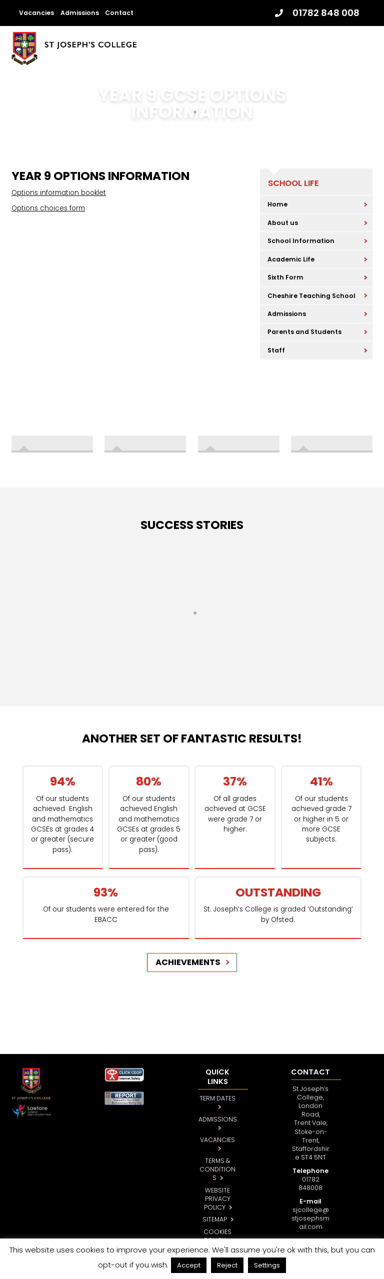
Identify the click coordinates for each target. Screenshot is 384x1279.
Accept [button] (188, 1265)
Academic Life (291, 259)
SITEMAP (214, 1219)
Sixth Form (286, 277)
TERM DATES (218, 1098)
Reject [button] (227, 1265)
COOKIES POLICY (218, 1236)
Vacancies (36, 12)
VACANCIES (217, 1140)
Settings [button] (267, 1265)
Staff (276, 350)
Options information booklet (59, 193)
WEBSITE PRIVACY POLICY (217, 1199)
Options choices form (48, 208)
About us (283, 222)
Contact (119, 12)
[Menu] (362, 45)
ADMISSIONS (217, 1119)
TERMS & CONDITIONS (218, 1169)
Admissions (79, 12)
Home (278, 204)
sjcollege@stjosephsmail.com (311, 1218)
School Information (301, 240)
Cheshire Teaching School (312, 296)
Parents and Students (305, 332)
